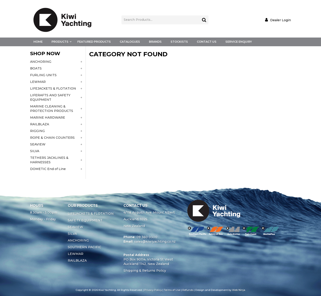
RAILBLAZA (77, 260)
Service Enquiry (238, 41)
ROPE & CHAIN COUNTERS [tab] (52, 138)
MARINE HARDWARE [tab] (47, 117)
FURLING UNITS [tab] (43, 75)
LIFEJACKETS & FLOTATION (91, 214)
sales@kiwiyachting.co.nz (155, 241)
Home (38, 41)
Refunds (187, 290)
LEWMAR (75, 254)
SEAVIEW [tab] (37, 144)
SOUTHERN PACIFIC (84, 247)
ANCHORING (78, 240)
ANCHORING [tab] (40, 62)
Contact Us (206, 41)
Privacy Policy (153, 290)
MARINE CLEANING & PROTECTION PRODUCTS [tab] (51, 108)
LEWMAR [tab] (38, 82)
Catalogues (130, 41)
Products (59, 41)
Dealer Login (280, 20)
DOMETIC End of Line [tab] (48, 169)
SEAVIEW (75, 227)
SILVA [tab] (34, 151)
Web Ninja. (239, 290)
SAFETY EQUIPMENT (85, 220)
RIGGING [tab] (37, 131)
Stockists (179, 41)
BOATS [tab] (36, 68)
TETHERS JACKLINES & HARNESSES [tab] (49, 160)
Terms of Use (172, 290)
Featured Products (94, 41)
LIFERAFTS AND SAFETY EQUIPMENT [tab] (50, 97)
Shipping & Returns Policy (144, 271)
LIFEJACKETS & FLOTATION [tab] (53, 88)
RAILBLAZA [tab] (39, 124)
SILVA (72, 234)
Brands (155, 41)
